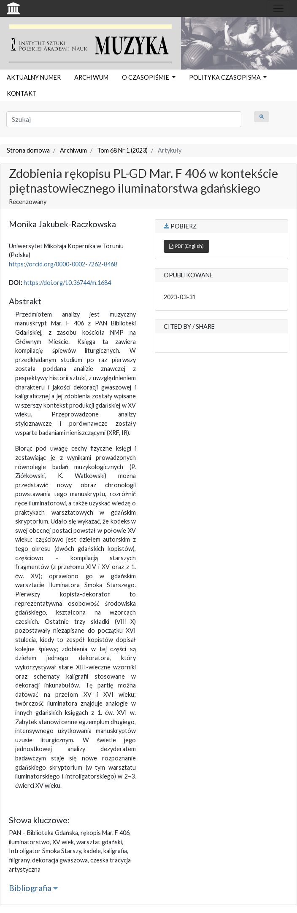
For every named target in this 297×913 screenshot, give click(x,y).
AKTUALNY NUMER (34, 77)
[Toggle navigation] (278, 8)
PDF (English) (186, 246)
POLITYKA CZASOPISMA (225, 77)
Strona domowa (28, 150)
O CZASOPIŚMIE (146, 77)
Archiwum (73, 150)
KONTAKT (22, 93)
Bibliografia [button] (33, 888)
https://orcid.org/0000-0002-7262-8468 (63, 264)
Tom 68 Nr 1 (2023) (122, 150)
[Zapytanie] (123, 119)
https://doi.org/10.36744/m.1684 (67, 282)
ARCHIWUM (91, 77)
